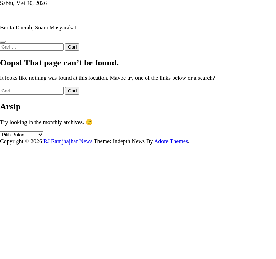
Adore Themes (171, 141)
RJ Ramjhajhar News (24, 15)
